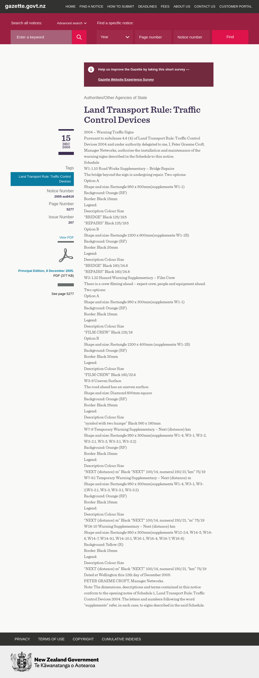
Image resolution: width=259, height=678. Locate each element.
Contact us (204, 6)
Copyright (83, 639)
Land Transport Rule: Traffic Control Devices (45, 179)
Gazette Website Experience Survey (126, 79)
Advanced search (72, 23)
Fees (165, 6)
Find (230, 37)
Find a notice (91, 6)
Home (71, 6)
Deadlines (147, 6)
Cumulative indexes (121, 639)
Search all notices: (26, 23)
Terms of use (51, 639)
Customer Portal (235, 6)
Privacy (22, 639)
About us (182, 6)
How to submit (120, 6)
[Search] (79, 37)
